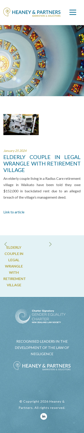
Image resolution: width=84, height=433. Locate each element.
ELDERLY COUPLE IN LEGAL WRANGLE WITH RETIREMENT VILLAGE (14, 266)
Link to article (13, 212)
